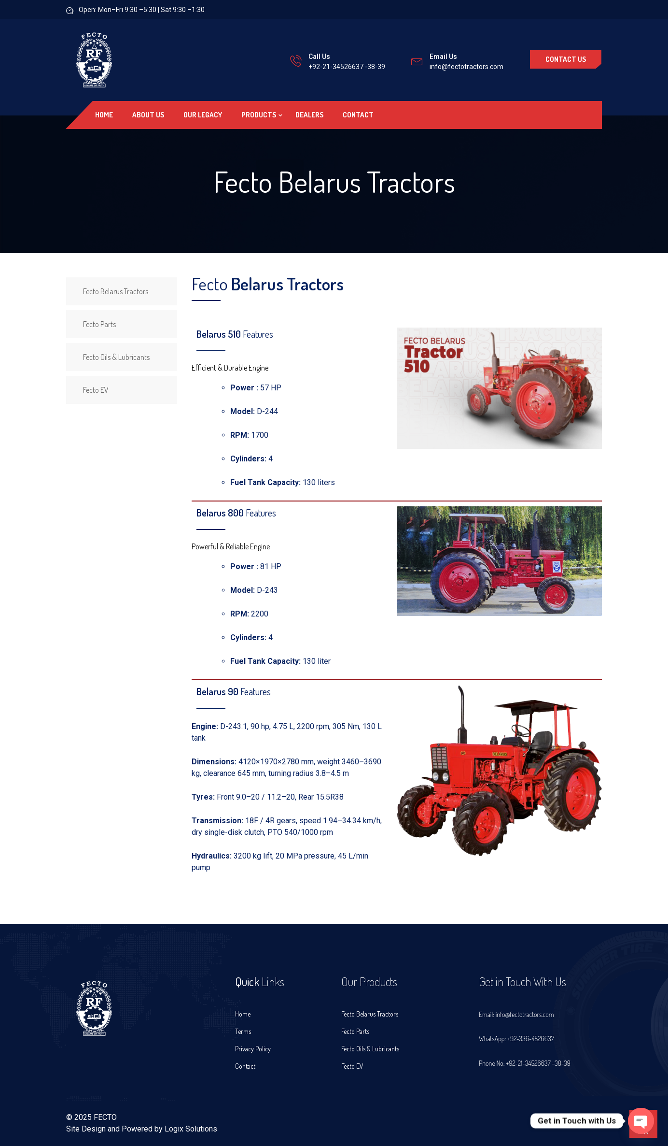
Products (258, 114)
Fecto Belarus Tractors (115, 291)
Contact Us (565, 59)
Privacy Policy (253, 1049)
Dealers (309, 114)
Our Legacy (202, 114)
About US (148, 114)
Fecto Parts (99, 324)
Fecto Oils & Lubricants (116, 357)
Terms (243, 1031)
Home (104, 114)
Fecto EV (96, 390)
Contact (358, 114)
